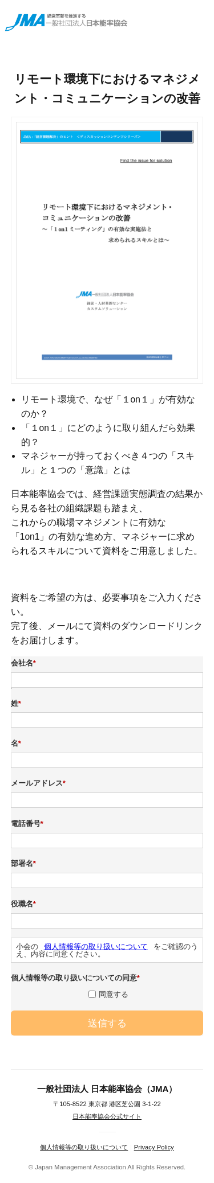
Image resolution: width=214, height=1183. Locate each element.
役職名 (25, 904)
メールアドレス (39, 783)
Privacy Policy (154, 1147)
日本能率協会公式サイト (107, 1116)
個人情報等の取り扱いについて (96, 946)
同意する (113, 994)
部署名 (25, 863)
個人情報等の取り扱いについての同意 (77, 978)
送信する (107, 1023)
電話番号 (28, 823)
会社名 (25, 663)
